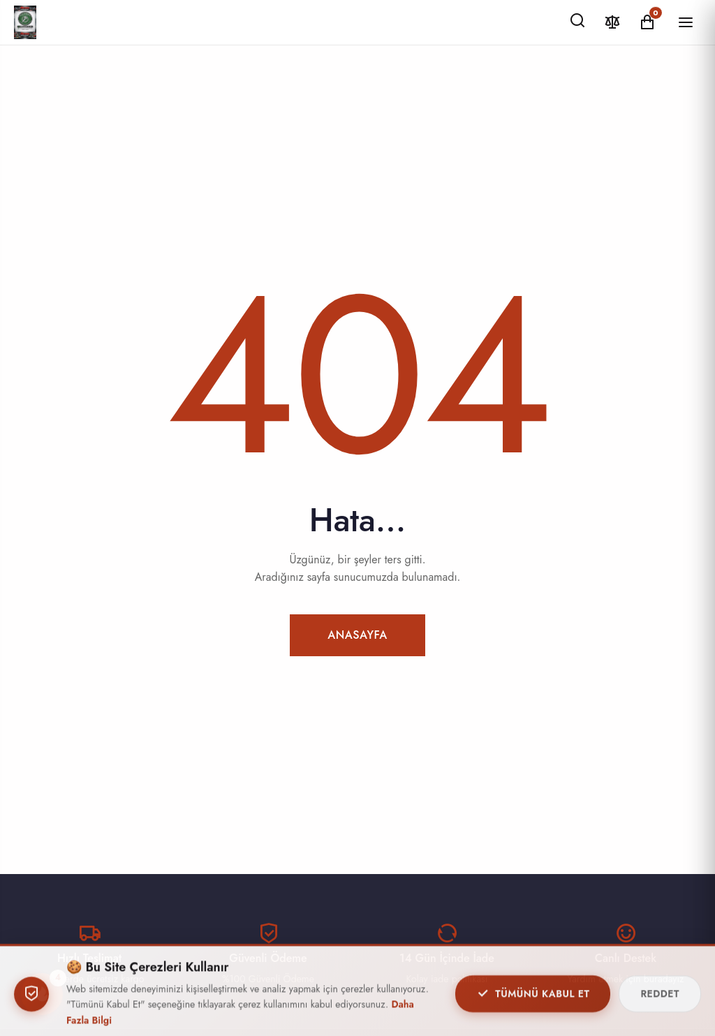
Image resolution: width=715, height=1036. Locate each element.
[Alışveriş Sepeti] (647, 22)
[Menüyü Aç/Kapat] (685, 22)
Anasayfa (357, 635)
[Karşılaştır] (612, 22)
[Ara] (578, 21)
